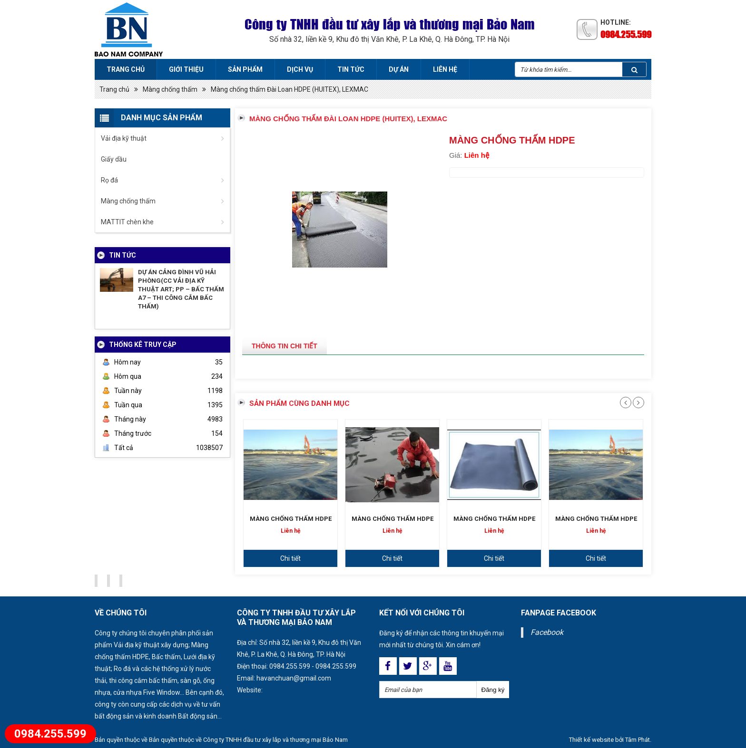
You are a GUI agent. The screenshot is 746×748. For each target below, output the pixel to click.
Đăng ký (493, 689)
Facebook (546, 632)
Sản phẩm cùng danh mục (299, 403)
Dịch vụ (300, 69)
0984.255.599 (625, 34)
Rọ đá (109, 180)
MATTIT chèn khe (127, 222)
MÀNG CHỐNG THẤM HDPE (291, 518)
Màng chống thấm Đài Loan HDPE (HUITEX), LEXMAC (289, 89)
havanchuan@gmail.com (293, 678)
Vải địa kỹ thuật (124, 138)
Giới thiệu (186, 69)
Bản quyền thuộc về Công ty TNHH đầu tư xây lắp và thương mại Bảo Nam (248, 739)
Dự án (399, 69)
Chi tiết (290, 558)
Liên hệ (445, 69)
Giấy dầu (114, 159)
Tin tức (350, 69)
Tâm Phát (637, 739)
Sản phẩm (245, 69)
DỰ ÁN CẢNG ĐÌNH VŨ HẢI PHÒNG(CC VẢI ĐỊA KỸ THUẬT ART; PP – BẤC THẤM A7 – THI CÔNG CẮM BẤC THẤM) (181, 289)
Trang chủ (126, 69)
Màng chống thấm (170, 89)
